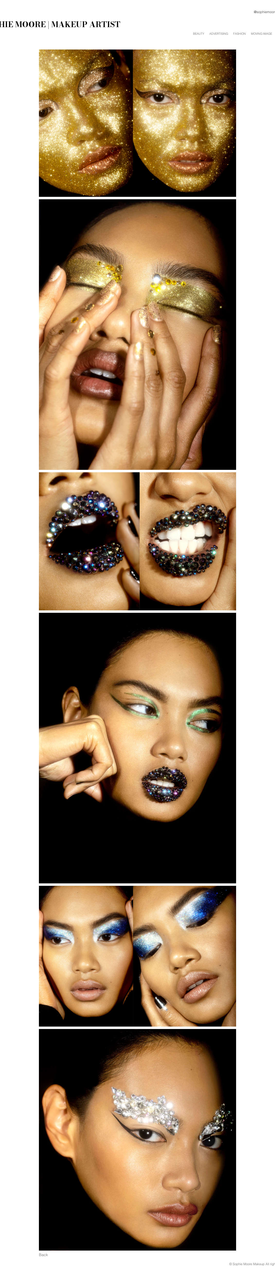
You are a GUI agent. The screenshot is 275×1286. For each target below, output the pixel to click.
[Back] (43, 1255)
